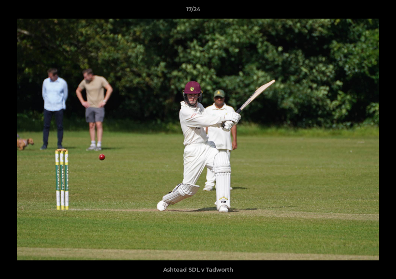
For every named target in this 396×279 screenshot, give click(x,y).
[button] (363, 11)
